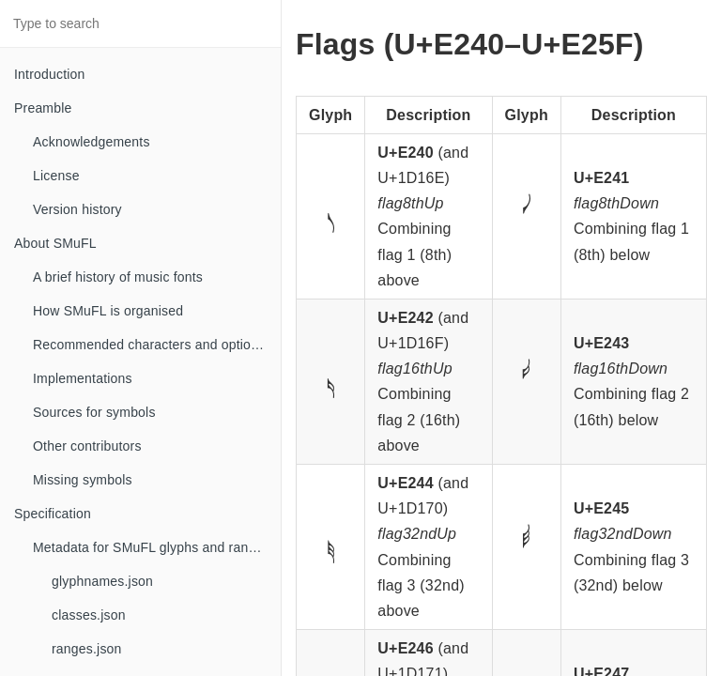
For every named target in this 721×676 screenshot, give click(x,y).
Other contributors (87, 445)
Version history (77, 209)
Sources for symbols (94, 412)
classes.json (89, 614)
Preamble (43, 107)
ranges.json (87, 648)
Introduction (49, 74)
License (56, 175)
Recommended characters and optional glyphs (157, 344)
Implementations (82, 378)
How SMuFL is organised (108, 310)
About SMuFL (55, 243)
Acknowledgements (91, 141)
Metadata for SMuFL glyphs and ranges (151, 547)
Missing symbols (82, 479)
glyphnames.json (102, 581)
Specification (52, 513)
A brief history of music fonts (118, 276)
